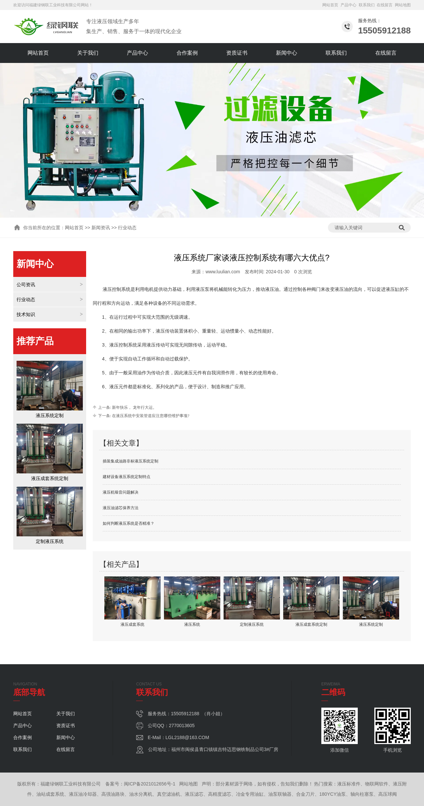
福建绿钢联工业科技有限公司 (55, 5)
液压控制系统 (117, 289)
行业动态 (26, 299)
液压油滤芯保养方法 (120, 508)
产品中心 (348, 5)
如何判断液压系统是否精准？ (128, 523)
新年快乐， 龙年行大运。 (134, 407)
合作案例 (187, 53)
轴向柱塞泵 (362, 794)
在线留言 (385, 5)
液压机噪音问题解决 (120, 492)
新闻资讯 (100, 227)
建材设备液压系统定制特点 (126, 476)
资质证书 (236, 53)
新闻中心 (286, 53)
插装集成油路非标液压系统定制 (130, 461)
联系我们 (367, 5)
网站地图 (403, 5)
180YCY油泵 (332, 794)
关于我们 (87, 53)
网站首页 (330, 5)
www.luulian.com (222, 271)
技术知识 (26, 314)
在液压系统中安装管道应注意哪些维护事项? (150, 415)
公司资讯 (26, 284)
